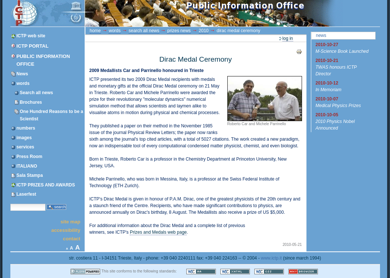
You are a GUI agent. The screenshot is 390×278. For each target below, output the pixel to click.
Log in (287, 38)
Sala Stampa (30, 175)
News (22, 73)
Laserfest (26, 194)
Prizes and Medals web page (158, 232)
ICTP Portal (150, 13)
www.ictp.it (271, 258)
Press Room (30, 156)
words (23, 83)
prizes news (178, 30)
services (25, 147)
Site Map (71, 221)
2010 (204, 30)
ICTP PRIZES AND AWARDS (46, 185)
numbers (26, 128)
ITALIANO (27, 166)
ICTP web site (31, 35)
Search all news (36, 92)
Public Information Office (43, 60)
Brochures (31, 102)
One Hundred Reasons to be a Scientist (51, 115)
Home (95, 30)
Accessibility (65, 230)
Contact (71, 238)
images (24, 137)
